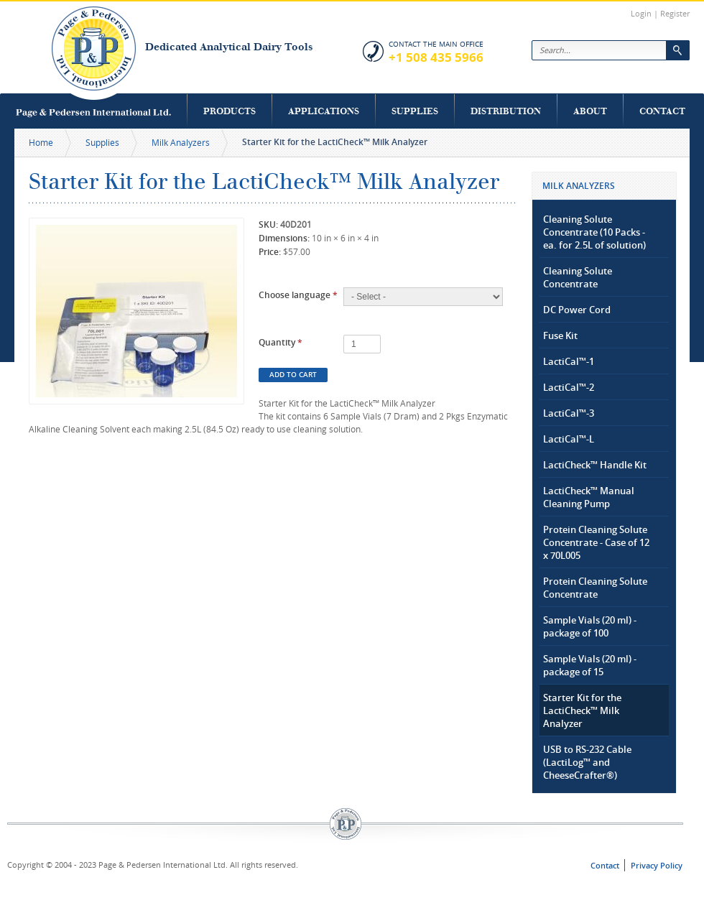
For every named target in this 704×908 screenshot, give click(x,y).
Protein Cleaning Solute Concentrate (595, 588)
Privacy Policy (656, 865)
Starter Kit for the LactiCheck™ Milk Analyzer (582, 710)
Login (641, 13)
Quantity (280, 342)
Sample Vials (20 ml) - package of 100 (589, 626)
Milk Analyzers (181, 142)
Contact (662, 111)
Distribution (506, 111)
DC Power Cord (577, 309)
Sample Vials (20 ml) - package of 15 (589, 665)
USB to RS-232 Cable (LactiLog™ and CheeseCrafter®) (587, 762)
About (590, 111)
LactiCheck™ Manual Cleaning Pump (588, 497)
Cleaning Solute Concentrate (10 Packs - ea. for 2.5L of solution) (594, 232)
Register (675, 13)
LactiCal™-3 (568, 413)
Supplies (415, 111)
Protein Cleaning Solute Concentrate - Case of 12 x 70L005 (596, 542)
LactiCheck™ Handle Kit (595, 464)
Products (229, 111)
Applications (323, 111)
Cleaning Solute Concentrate (577, 277)
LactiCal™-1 (568, 361)
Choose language (298, 295)
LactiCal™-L (568, 438)
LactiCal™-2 (568, 387)
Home (41, 142)
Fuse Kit (560, 335)
